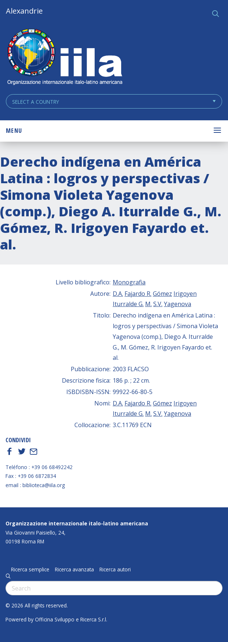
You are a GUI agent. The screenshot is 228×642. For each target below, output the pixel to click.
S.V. (157, 304)
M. (148, 304)
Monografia (129, 282)
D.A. (118, 294)
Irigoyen (185, 294)
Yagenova (177, 304)
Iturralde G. (128, 304)
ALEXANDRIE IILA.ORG (64, 57)
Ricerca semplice (30, 569)
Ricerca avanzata (74, 569)
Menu (14, 131)
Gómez (162, 294)
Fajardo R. (137, 294)
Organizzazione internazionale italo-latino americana (77, 523)
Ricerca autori (115, 569)
